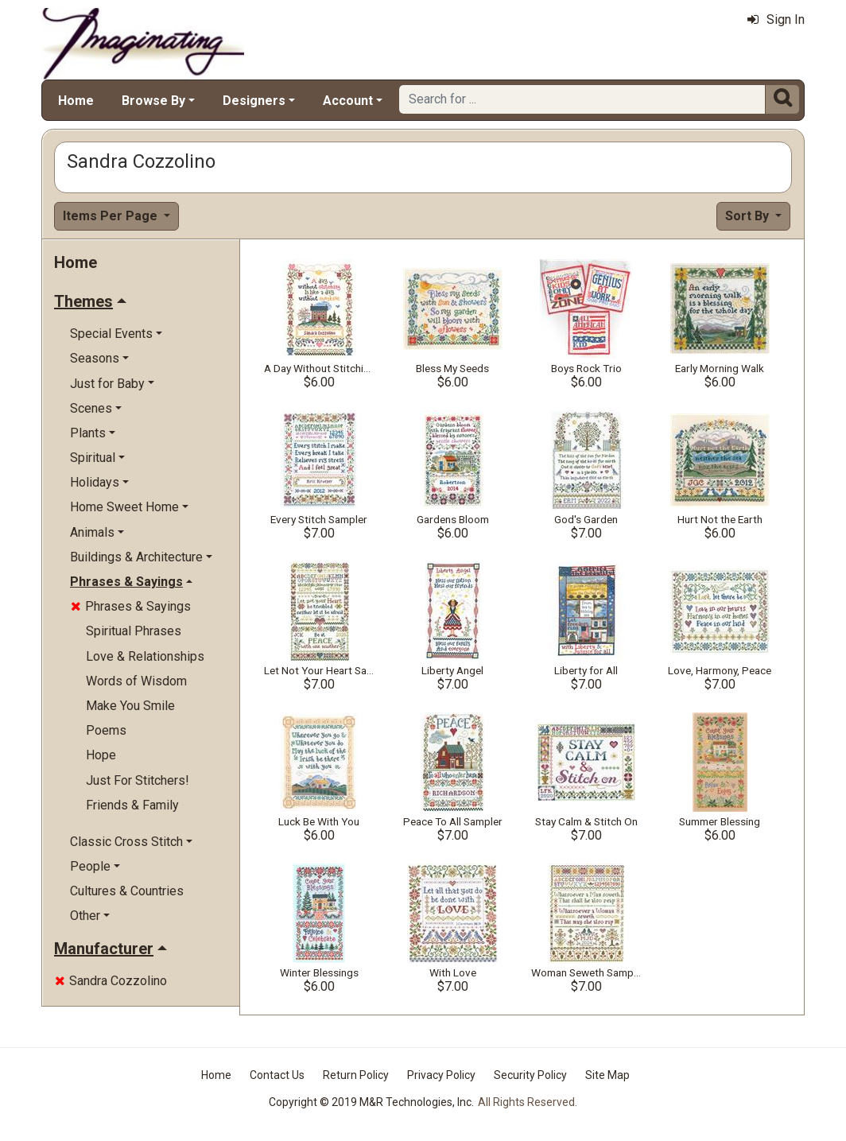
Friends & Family (132, 805)
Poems (106, 730)
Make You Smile (130, 705)
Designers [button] (254, 100)
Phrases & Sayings (131, 606)
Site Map (607, 1075)
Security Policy (530, 1075)
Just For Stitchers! (137, 780)
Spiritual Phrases (133, 630)
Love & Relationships (145, 656)
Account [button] (348, 100)
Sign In (776, 19)
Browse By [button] (153, 100)
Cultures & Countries (127, 890)
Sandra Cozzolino (111, 980)
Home (76, 100)
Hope (101, 755)
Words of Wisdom (136, 681)
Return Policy (356, 1075)
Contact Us (277, 1075)
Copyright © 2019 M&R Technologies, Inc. (371, 1102)
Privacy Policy (441, 1075)
